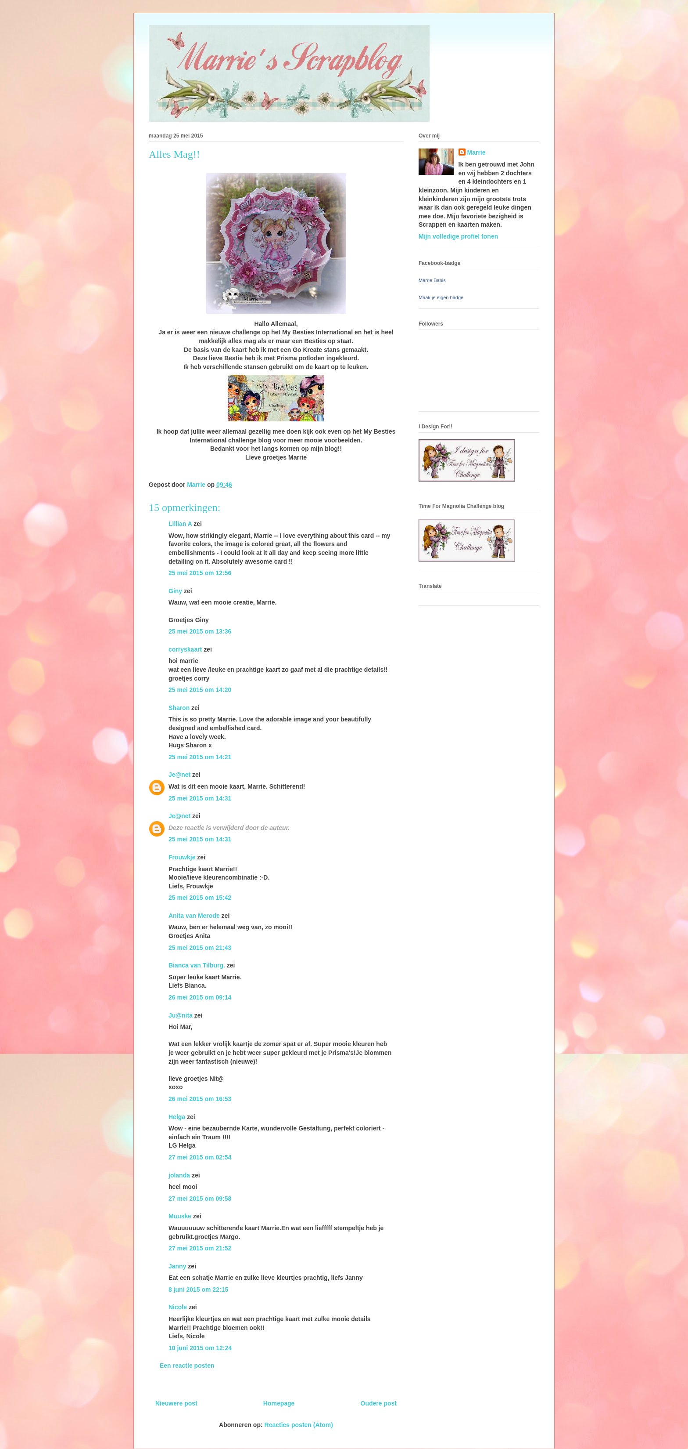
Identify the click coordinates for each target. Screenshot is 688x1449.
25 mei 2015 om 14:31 (199, 798)
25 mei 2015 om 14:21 (199, 757)
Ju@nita (181, 1015)
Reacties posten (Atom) (299, 1424)
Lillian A (180, 523)
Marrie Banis (432, 280)
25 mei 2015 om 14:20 (199, 689)
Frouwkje (181, 857)
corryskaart (185, 649)
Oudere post (379, 1403)
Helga (176, 1116)
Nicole (177, 1307)
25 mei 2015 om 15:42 (199, 897)
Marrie (476, 152)
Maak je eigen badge (441, 297)
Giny (175, 590)
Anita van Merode (194, 915)
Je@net (179, 774)
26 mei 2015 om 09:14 (199, 997)
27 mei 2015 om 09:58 (199, 1198)
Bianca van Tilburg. (196, 965)
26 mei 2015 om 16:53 (199, 1098)
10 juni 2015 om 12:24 (200, 1347)
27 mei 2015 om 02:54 (199, 1157)
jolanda (179, 1175)
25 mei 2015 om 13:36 (199, 631)
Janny (177, 1266)
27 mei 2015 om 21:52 (199, 1248)
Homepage (279, 1403)
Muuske (179, 1216)
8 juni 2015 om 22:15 (198, 1289)
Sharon (179, 707)
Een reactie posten (187, 1365)
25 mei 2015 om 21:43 (199, 947)
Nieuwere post (176, 1403)
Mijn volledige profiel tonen (458, 236)
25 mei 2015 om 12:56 (199, 572)
